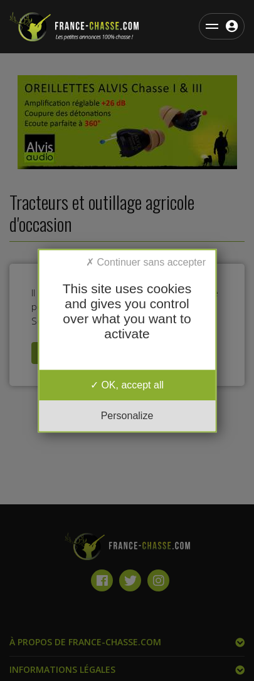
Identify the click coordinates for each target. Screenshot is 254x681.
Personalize (127, 415)
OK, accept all (127, 385)
